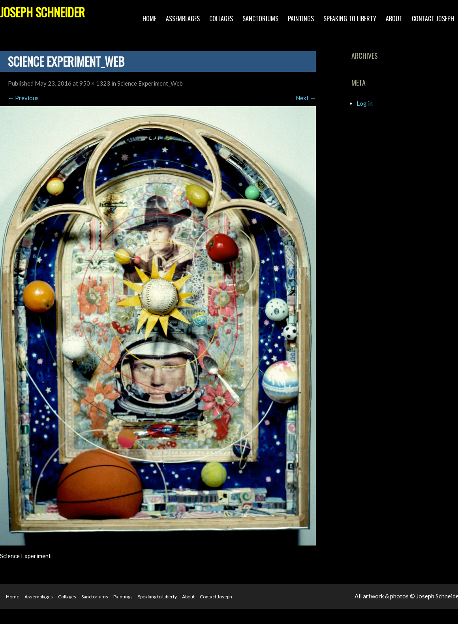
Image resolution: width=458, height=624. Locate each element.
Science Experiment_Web (150, 83)
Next (306, 97)
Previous (23, 97)
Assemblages (183, 18)
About (394, 18)
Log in (365, 103)
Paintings (301, 18)
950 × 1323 (94, 83)
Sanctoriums (260, 18)
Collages (221, 18)
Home (149, 18)
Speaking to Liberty (349, 18)
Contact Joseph (433, 18)
